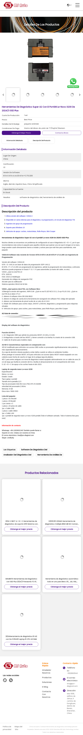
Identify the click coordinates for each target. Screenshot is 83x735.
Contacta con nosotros (46, 694)
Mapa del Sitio (18, 728)
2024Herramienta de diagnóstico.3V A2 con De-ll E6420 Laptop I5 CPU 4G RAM (21, 637)
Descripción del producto (41, 140)
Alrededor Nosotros (46, 671)
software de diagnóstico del (34, 449)
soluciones (47, 682)
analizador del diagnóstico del (17, 454)
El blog (45, 687)
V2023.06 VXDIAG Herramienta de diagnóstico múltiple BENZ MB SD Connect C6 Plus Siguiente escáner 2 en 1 (62, 522)
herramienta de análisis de (49, 454)
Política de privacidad (7, 728)
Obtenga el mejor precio (21, 133)
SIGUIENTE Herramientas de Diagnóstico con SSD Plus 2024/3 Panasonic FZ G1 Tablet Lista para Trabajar (21, 580)
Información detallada (14, 140)
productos (46, 677)
